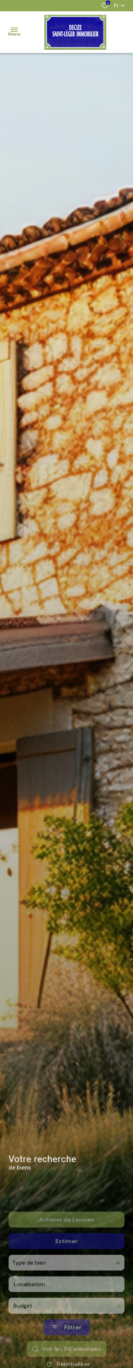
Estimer (66, 1262)
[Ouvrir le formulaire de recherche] (66, 1348)
